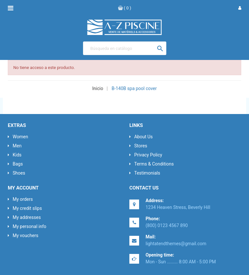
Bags (18, 163)
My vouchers (25, 235)
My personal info (29, 226)
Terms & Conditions (154, 163)
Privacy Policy (148, 154)
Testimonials (147, 173)
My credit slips (27, 208)
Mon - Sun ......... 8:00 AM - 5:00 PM (181, 261)
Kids (17, 154)
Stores (140, 145)
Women (20, 136)
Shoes (19, 173)
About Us (143, 136)
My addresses (27, 217)
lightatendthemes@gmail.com (176, 243)
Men (17, 145)
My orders (23, 199)
